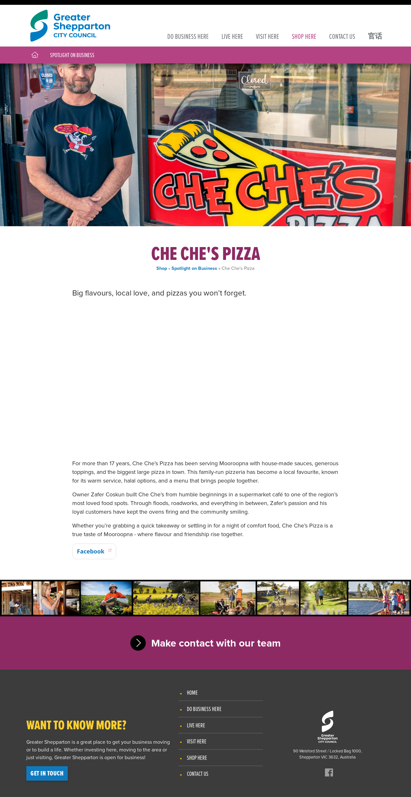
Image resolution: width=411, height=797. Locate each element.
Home (192, 692)
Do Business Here (204, 709)
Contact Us (197, 773)
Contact (342, 36)
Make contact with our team (216, 643)
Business (188, 36)
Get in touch (47, 773)
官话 (375, 36)
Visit (267, 36)
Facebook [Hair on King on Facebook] (91, 551)
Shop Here (197, 757)
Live (232, 36)
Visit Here (196, 741)
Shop (304, 36)
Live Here (196, 725)
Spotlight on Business (72, 55)
